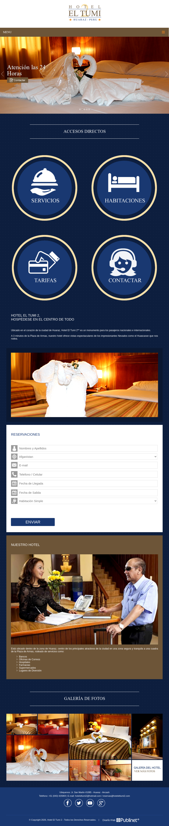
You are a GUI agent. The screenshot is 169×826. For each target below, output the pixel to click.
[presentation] (32, 511)
